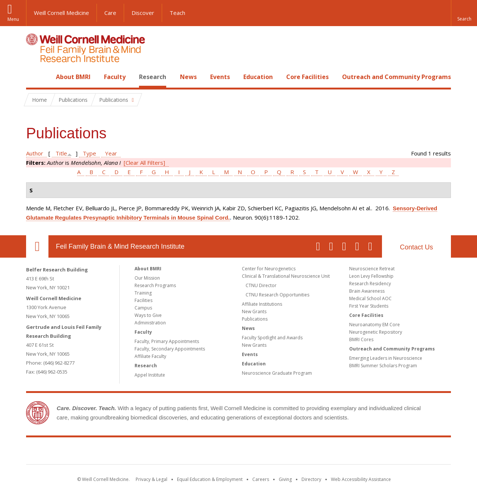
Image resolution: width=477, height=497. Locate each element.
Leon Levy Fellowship (371, 276)
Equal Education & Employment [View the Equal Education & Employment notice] (210, 479)
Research (152, 77)
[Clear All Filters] (144, 162)
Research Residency (370, 283)
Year (111, 153)
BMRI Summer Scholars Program (383, 365)
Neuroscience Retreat (372, 268)
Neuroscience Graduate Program (277, 373)
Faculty (115, 77)
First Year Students (368, 306)
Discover (143, 12)
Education (258, 77)
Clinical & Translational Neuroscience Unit (286, 276)
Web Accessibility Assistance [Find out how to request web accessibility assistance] (361, 479)
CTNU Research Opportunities (277, 295)
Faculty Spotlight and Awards (272, 337)
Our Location (37, 246)
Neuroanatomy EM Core (374, 324)
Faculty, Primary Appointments (167, 341)
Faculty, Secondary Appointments (170, 349)
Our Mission (147, 278)
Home (34, 76)
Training (143, 293)
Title (61, 153)
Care (110, 12)
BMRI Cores (361, 339)
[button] (464, 13)
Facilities (143, 300)
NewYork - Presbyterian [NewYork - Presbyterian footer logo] (301, 452)
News (188, 77)
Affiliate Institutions (262, 304)
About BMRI (73, 77)
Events (220, 77)
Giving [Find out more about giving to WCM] (285, 479)
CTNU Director (261, 285)
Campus (143, 308)
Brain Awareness (367, 291)
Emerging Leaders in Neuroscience (385, 358)
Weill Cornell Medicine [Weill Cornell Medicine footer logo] (184, 452)
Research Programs (155, 285)
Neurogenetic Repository (375, 332)
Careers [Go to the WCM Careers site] (260, 479)
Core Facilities (307, 77)
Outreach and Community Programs (396, 77)
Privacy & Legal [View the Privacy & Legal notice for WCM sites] (151, 479)
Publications (255, 319)
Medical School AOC (370, 298)
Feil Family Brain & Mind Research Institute (120, 246)
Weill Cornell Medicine (61, 12)
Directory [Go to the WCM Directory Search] (311, 479)
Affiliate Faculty (150, 356)
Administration (150, 323)
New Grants (254, 311)
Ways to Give (148, 315)
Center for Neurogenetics (269, 268)
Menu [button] (13, 19)
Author (34, 153)
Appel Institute (150, 375)
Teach (177, 12)
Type (89, 153)
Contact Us (416, 247)
